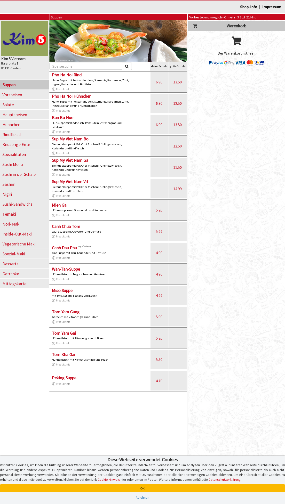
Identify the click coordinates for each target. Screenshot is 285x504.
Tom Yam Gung (65, 312)
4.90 (159, 252)
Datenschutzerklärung (225, 479)
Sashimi (9, 184)
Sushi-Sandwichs (17, 204)
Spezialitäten (14, 154)
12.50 (177, 103)
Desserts (10, 264)
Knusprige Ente (16, 144)
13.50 (177, 82)
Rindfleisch (12, 134)
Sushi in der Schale (19, 174)
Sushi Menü (12, 164)
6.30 (159, 103)
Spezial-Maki (13, 254)
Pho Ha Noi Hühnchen (71, 96)
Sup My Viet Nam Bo (70, 139)
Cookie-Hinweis (109, 479)
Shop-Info (248, 6)
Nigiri (7, 194)
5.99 (159, 231)
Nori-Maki (11, 224)
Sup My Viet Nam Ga (70, 160)
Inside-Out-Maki (17, 234)
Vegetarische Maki (19, 244)
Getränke (10, 273)
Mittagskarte (14, 283)
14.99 (177, 188)
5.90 (159, 316)
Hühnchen (11, 124)
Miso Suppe (62, 290)
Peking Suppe (64, 378)
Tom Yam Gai (64, 333)
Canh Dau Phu (64, 248)
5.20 (159, 210)
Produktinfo (61, 89)
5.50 (159, 359)
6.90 (159, 82)
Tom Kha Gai (63, 354)
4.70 (159, 380)
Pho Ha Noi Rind (67, 75)
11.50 (177, 167)
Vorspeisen (12, 95)
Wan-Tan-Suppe (66, 269)
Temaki (9, 214)
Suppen (9, 85)
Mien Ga (59, 205)
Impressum (271, 6)
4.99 (159, 295)
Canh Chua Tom (66, 226)
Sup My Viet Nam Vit (70, 181)
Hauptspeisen (14, 114)
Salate (8, 104)
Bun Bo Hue (62, 117)
